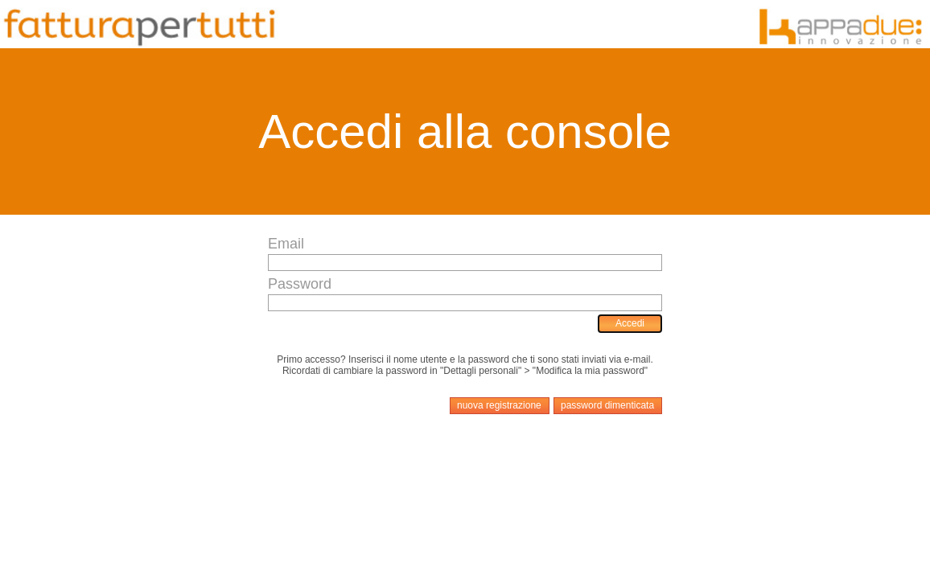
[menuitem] (629, 323)
